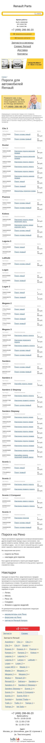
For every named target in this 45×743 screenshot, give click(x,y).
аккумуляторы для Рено (15, 614)
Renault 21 (9, 681)
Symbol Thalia (22, 699)
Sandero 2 (9, 685)
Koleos (33, 653)
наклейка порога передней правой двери (23, 456)
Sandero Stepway (12, 689)
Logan (7, 663)
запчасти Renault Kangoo (16, 620)
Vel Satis (20, 707)
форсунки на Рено (13, 617)
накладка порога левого (24, 162)
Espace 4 (21, 649)
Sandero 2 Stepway (26, 685)
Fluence (32, 649)
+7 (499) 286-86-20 (22, 29)
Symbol (8, 699)
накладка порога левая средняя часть (23, 226)
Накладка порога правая (24, 446)
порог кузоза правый (22, 405)
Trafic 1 (8, 703)
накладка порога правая (24, 436)
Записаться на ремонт (22, 34)
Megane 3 (23, 674)
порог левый (19, 181)
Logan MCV (10, 667)
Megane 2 (9, 674)
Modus (8, 678)
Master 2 (23, 667)
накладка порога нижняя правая (24, 177)
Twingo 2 (9, 707)
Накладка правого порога (24, 346)
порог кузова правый (22, 139)
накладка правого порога (24, 400)
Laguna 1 (9, 656)
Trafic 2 (17, 703)
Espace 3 (9, 649)
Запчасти (7, 633)
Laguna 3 (9, 660)
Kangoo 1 (9, 653)
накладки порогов (21, 518)
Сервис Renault (22, 46)
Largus (20, 660)
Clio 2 (28, 642)
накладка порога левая (23, 417)
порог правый (20, 186)
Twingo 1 (29, 703)
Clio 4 (16, 645)
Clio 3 (7, 645)
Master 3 (8, 671)
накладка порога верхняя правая (24, 152)
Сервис (24, 633)
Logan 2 (19, 663)
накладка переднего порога (22, 341)
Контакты (22, 53)
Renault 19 (20, 678)
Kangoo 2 (22, 653)
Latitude (31, 660)
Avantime (9, 642)
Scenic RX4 (22, 696)
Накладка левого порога (24, 335)
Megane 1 (21, 671)
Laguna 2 (22, 656)
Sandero (32, 681)
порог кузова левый (22, 134)
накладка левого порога (24, 396)
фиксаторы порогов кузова (25, 191)
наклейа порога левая (23, 384)
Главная (4, 77)
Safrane (21, 681)
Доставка (22, 50)
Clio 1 (19, 642)
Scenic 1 (28, 689)
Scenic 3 (8, 696)
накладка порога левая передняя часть (23, 220)
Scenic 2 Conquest (25, 692)
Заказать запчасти (22, 38)
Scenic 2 (8, 692)
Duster (25, 645)
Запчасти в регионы (22, 42)
